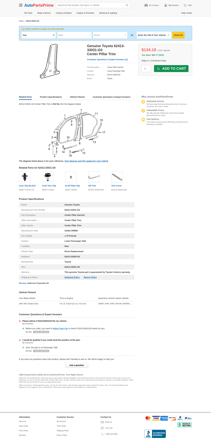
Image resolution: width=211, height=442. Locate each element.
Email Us (106, 422)
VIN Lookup (23, 431)
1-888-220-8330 (109, 434)
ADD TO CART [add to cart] (171, 68)
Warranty (22, 435)
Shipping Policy (72, 277)
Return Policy (90, 277)
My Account (61, 421)
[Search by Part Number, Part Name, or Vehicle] (90, 5)
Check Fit (178, 35)
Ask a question (77, 365)
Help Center (23, 426)
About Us (22, 421)
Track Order (61, 426)
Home (21, 21)
